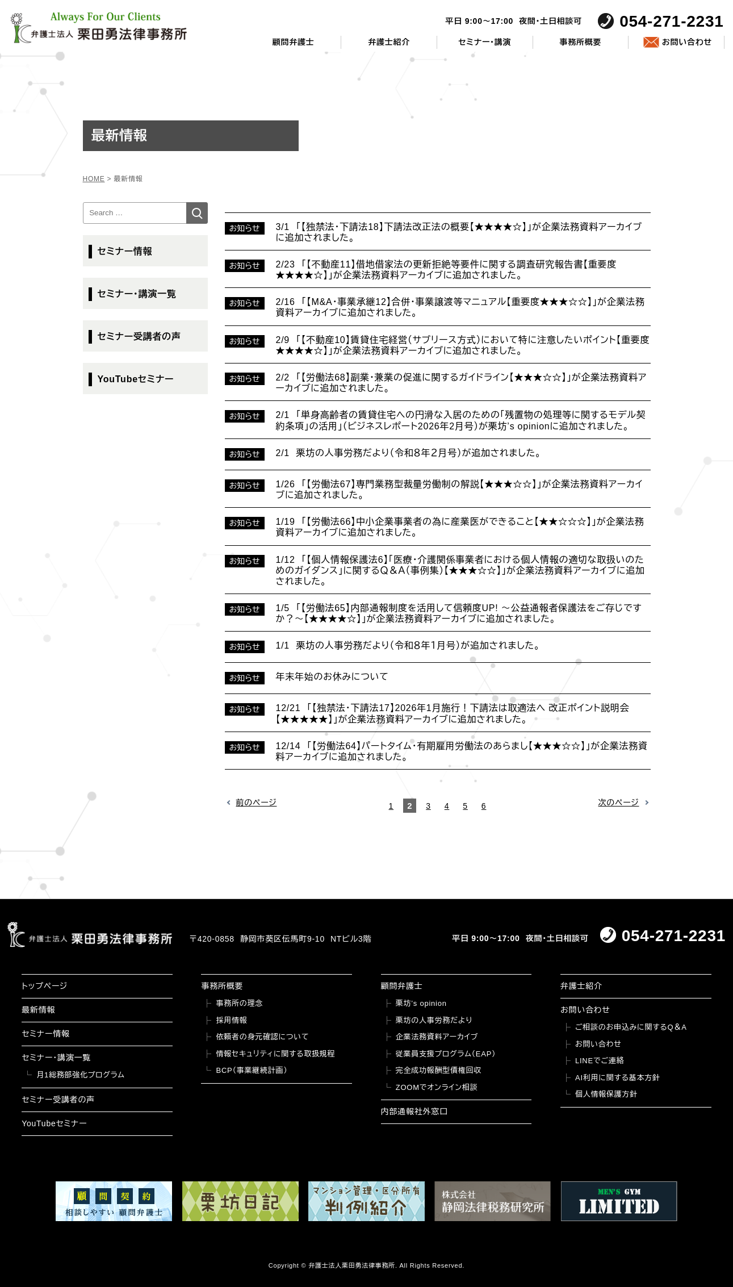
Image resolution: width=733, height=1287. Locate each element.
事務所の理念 (239, 1003)
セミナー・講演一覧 (137, 294)
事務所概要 (581, 42)
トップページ (45, 986)
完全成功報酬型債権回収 (438, 1070)
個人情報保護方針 (606, 1094)
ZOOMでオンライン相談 (437, 1087)
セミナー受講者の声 (139, 336)
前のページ (256, 803)
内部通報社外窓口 (414, 1111)
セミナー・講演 (484, 42)
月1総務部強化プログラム (80, 1075)
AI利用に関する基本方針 (617, 1077)
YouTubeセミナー (136, 379)
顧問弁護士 (294, 42)
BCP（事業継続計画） (251, 1070)
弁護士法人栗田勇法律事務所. (352, 1265)
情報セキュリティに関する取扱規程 (275, 1054)
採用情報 (231, 1020)
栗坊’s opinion (421, 1003)
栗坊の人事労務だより (434, 1020)
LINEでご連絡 (599, 1060)
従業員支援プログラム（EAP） (446, 1054)
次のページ (618, 803)
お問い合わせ (687, 42)
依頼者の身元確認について (262, 1037)
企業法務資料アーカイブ (437, 1037)
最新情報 (38, 1009)
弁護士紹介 (389, 42)
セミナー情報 (125, 251)
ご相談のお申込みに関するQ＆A (631, 1027)
